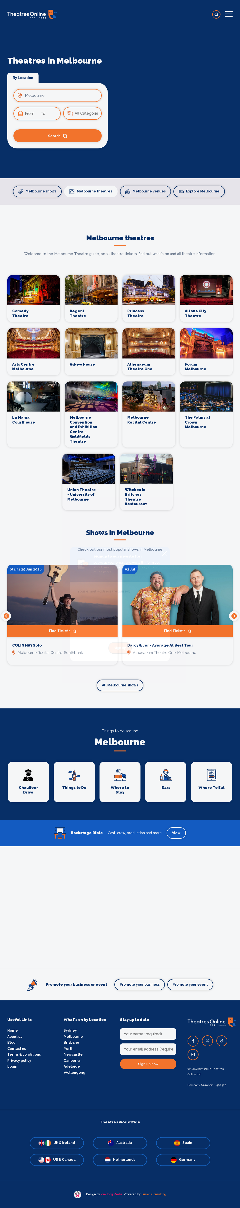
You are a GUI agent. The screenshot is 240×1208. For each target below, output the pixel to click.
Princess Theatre (135, 313)
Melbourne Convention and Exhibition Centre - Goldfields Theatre (83, 429)
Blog (11, 1042)
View (176, 833)
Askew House (82, 364)
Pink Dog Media (111, 1194)
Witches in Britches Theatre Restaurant (136, 497)
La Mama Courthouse (23, 420)
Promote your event (190, 984)
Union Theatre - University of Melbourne (81, 495)
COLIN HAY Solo (27, 645)
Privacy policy (19, 1061)
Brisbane (71, 1042)
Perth (68, 1049)
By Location (23, 78)
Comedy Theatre (20, 313)
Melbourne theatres (91, 191)
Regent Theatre (78, 313)
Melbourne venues (145, 191)
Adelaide (72, 1066)
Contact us (16, 1049)
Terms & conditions (24, 1054)
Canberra (72, 1061)
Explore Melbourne (199, 191)
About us (14, 1037)
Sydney (70, 1030)
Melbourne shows (37, 191)
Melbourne (73, 1037)
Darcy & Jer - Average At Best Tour (160, 645)
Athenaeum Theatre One (139, 366)
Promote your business (140, 984)
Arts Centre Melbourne (23, 366)
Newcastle (73, 1054)
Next (234, 616)
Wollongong (74, 1072)
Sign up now (148, 1064)
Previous (6, 616)
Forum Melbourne (195, 366)
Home (12, 1030)
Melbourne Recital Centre (141, 420)
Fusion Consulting (153, 1194)
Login (12, 1066)
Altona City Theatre (195, 313)
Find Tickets (62, 631)
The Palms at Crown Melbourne (197, 422)
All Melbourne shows (120, 685)
